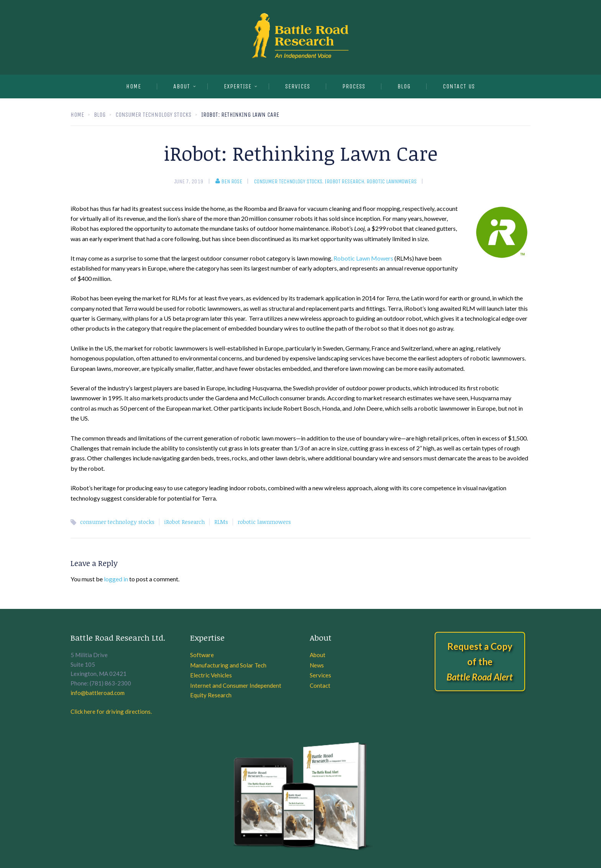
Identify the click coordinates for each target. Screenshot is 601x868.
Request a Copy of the (480, 661)
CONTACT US (459, 86)
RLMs (221, 521)
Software (202, 654)
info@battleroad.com (98, 692)
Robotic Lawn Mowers (363, 258)
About (181, 86)
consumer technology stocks (288, 181)
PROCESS (353, 86)
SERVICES (297, 86)
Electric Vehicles (211, 675)
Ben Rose (228, 181)
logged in (116, 578)
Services (320, 675)
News (317, 665)
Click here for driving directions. (111, 711)
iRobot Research (344, 181)
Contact (320, 685)
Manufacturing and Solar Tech (228, 665)
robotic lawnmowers (391, 181)
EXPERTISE (237, 86)
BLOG (404, 86)
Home (133, 86)
